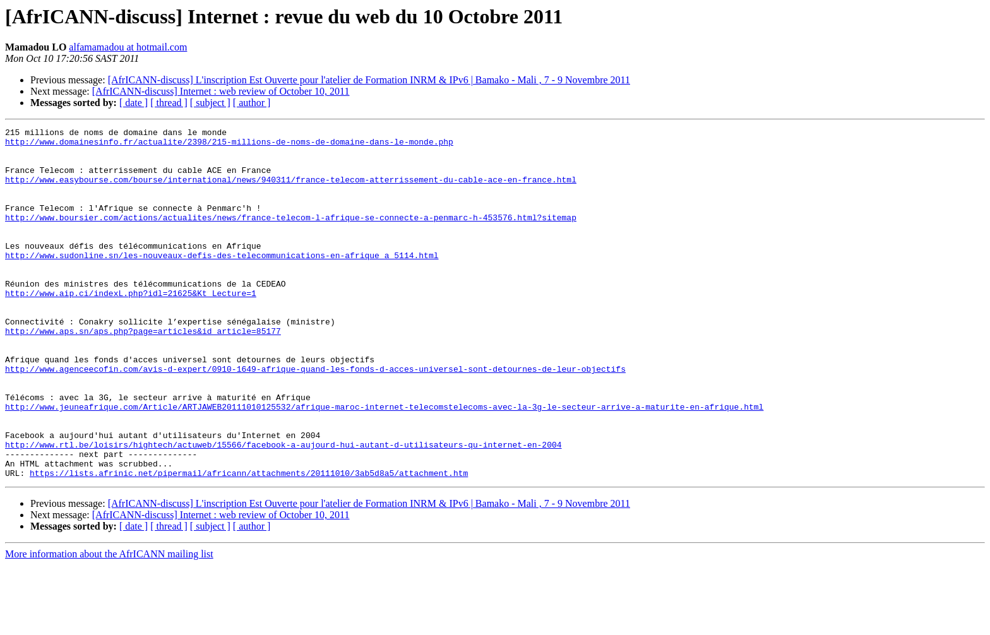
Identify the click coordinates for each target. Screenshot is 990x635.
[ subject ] (210, 102)
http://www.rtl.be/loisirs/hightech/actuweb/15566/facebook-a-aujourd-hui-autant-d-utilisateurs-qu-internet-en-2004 (283, 508)
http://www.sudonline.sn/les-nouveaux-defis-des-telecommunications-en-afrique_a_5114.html (221, 281)
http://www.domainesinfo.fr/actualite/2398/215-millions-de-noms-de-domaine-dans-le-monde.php (229, 145)
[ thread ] (169, 102)
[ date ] (133, 102)
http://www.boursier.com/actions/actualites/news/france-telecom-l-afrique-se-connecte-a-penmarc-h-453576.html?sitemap (290, 236)
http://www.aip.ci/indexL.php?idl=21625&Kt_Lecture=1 (130, 327)
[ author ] (252, 102)
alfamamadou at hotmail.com (128, 47)
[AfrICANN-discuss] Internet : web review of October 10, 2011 (221, 91)
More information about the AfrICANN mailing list (109, 624)
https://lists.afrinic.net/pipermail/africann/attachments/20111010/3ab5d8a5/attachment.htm (249, 543)
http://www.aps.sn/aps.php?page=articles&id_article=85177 (143, 372)
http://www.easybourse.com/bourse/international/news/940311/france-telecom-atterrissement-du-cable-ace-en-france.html (290, 190)
